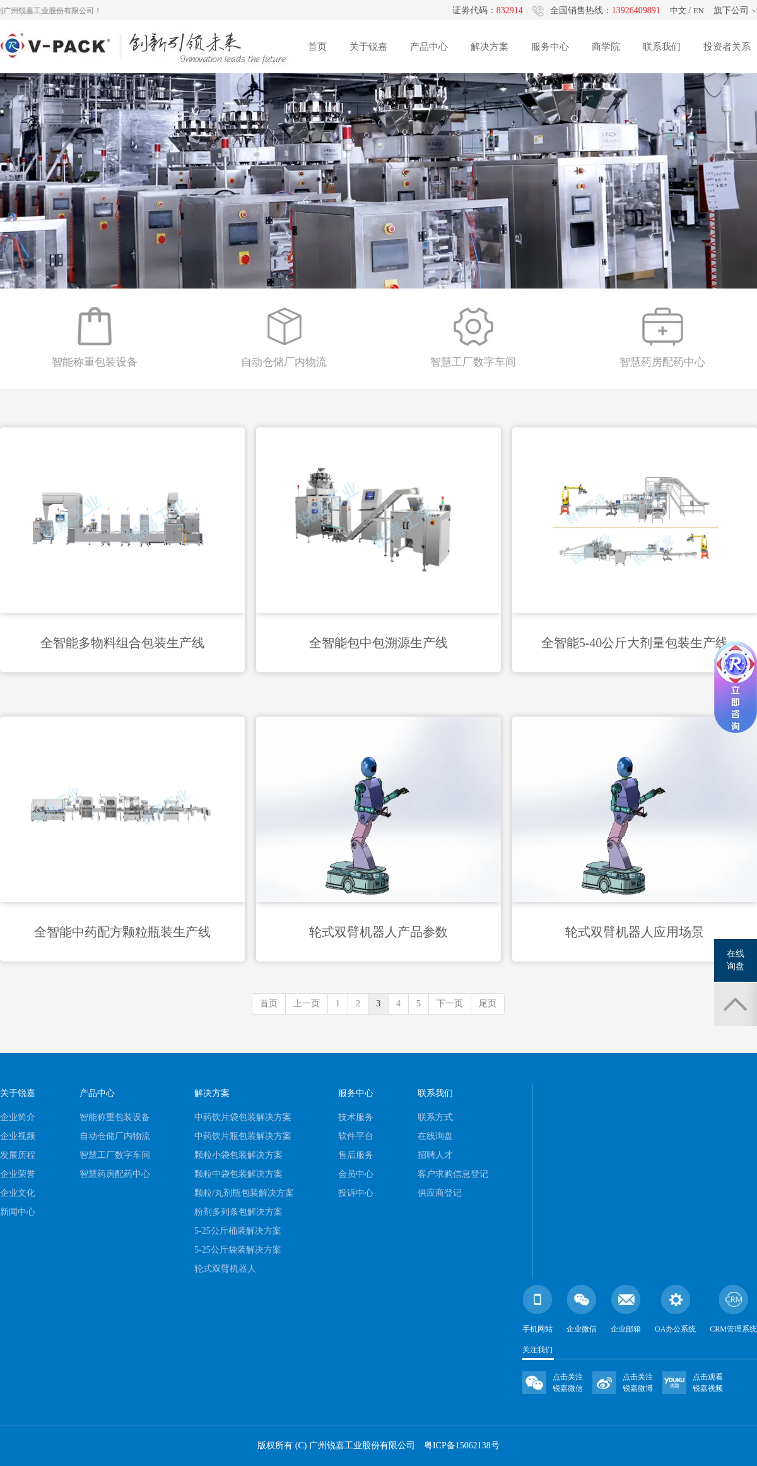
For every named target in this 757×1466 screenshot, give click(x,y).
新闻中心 (17, 1212)
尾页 (487, 1003)
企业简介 (17, 1117)
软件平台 (355, 1136)
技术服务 (355, 1117)
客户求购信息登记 (453, 1174)
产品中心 (429, 47)
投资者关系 (727, 47)
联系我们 (662, 47)
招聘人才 (435, 1155)
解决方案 (489, 47)
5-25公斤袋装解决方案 (237, 1249)
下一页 (450, 1003)
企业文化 (17, 1193)
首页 (317, 47)
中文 (678, 10)
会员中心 (355, 1174)
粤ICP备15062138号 (462, 1445)
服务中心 (550, 47)
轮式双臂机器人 (225, 1268)
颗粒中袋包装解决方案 (238, 1174)
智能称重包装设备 (114, 1117)
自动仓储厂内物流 (114, 1136)
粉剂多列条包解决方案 (238, 1212)
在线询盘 (435, 1136)
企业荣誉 (17, 1174)
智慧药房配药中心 (114, 1174)
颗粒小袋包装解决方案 (238, 1155)
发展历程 (17, 1155)
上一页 (306, 1003)
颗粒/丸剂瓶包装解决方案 (244, 1193)
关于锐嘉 (368, 47)
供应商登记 (440, 1193)
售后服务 (355, 1155)
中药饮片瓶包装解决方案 (242, 1136)
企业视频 (17, 1136)
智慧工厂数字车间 (114, 1155)
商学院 (606, 47)
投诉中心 (355, 1193)
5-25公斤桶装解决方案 (237, 1231)
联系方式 (435, 1117)
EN (698, 10)
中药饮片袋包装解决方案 (242, 1117)
